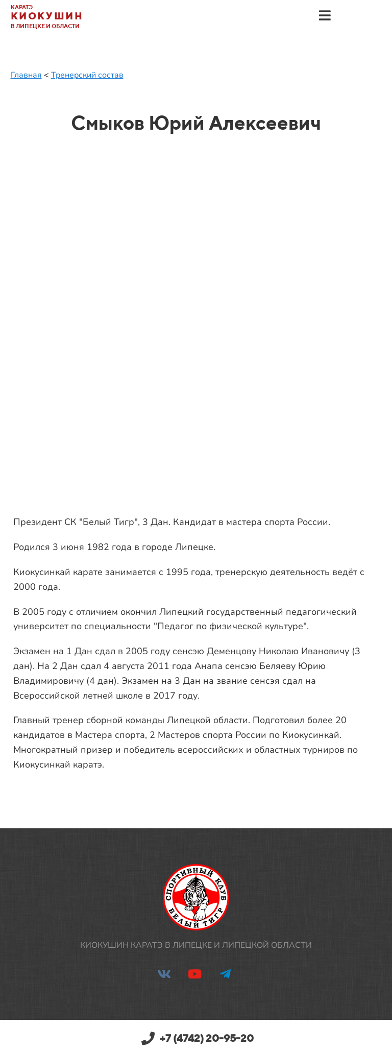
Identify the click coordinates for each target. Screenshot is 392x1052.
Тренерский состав (87, 75)
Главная (26, 75)
